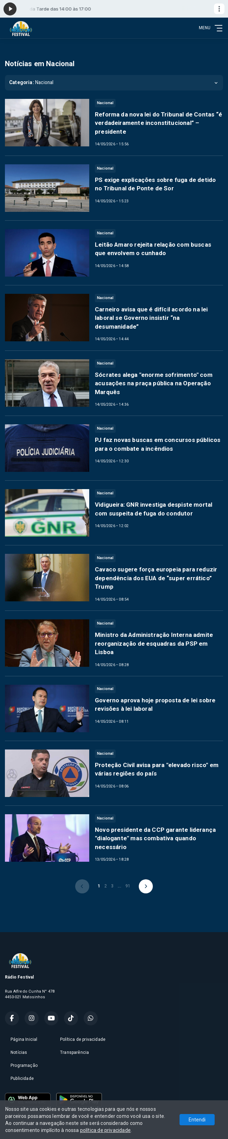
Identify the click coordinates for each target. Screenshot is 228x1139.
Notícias (19, 1052)
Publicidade (22, 1078)
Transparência (74, 1052)
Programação (24, 1065)
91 (127, 886)
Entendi (197, 1119)
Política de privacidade (82, 1039)
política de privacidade (105, 1130)
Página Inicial (24, 1039)
